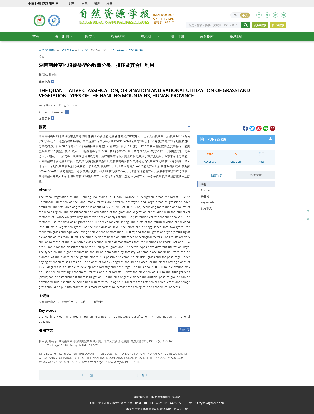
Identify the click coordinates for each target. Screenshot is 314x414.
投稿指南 (118, 36)
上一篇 (87, 375)
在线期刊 (147, 36)
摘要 (203, 184)
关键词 (205, 196)
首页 (35, 36)
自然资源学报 (47, 50)
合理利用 (98, 302)
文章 (84, 3)
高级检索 (260, 25)
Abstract (206, 190)
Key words (207, 202)
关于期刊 (62, 36)
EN (235, 15)
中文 (245, 15)
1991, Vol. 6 (67, 50)
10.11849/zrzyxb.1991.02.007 (126, 50)
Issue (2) (83, 50)
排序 (83, 302)
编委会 (90, 36)
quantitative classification (131, 316)
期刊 (72, 3)
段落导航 (216, 175)
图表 (97, 3)
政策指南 (207, 36)
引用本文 (206, 208)
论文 (41, 56)
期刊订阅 (177, 36)
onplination (164, 316)
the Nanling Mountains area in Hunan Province (72, 316)
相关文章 (256, 175)
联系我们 (236, 36)
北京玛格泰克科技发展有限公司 (157, 409)
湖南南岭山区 (47, 302)
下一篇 (142, 375)
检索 (109, 3)
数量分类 (67, 302)
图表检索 (278, 25)
